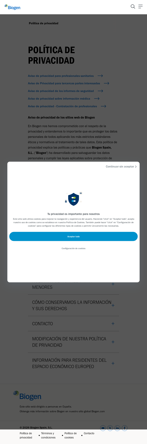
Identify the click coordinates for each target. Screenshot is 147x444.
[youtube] (103, 432)
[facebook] (124, 432)
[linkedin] (117, 432)
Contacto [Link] (89, 433)
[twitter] (110, 432)
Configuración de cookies (73, 248)
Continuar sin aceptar (122, 167)
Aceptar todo (73, 236)
